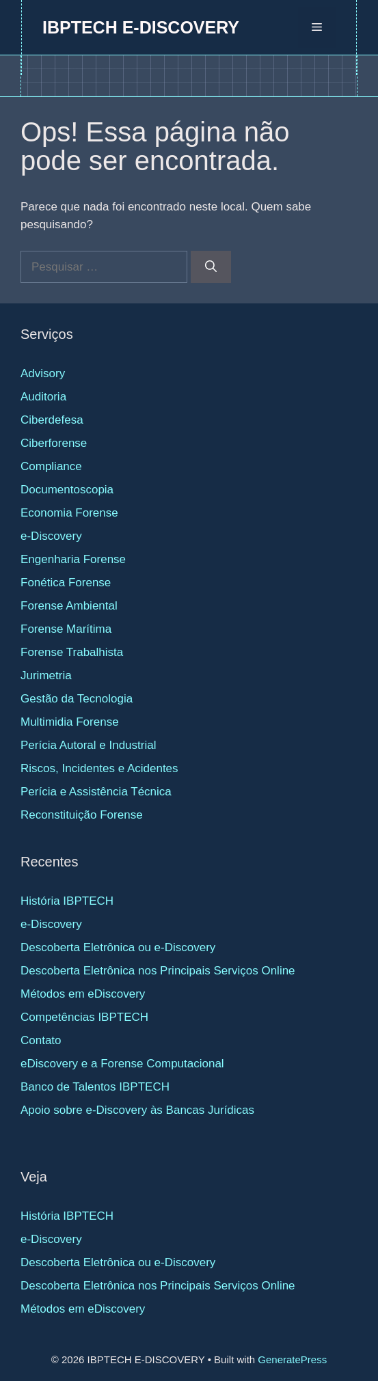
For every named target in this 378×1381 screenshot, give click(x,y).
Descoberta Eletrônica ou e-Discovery (118, 947)
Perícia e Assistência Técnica (96, 791)
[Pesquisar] (211, 267)
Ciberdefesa (52, 419)
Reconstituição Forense (82, 814)
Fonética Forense (66, 582)
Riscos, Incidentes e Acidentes (99, 768)
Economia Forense (69, 512)
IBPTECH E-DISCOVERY (140, 27)
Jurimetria (46, 675)
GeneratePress (292, 1359)
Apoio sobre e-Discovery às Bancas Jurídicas (137, 1110)
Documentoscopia (67, 489)
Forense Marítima (66, 629)
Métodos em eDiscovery (83, 993)
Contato (41, 1040)
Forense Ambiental (69, 605)
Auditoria (43, 396)
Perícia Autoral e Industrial (88, 745)
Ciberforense (54, 443)
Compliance (51, 466)
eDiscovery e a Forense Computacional (122, 1063)
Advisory (43, 373)
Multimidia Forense (70, 721)
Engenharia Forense (73, 559)
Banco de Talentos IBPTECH (95, 1086)
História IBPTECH (67, 900)
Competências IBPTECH (84, 1017)
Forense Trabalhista (72, 652)
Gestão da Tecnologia (77, 698)
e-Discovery (51, 536)
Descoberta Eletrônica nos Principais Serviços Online (158, 970)
